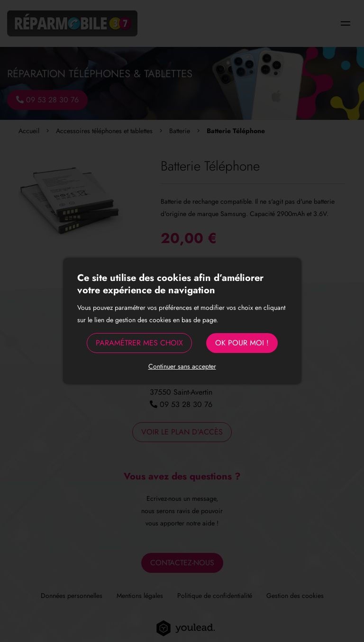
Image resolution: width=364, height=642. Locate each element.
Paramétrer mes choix (139, 342)
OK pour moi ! (242, 342)
